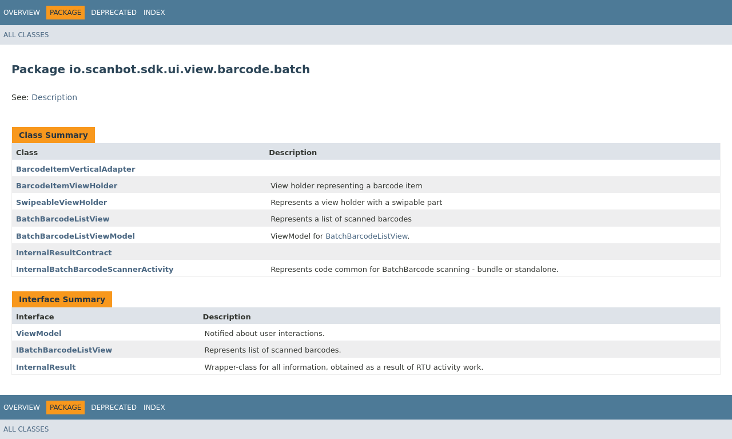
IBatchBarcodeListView (64, 350)
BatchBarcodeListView (63, 219)
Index (154, 13)
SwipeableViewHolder (61, 202)
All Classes (26, 35)
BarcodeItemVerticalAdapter (75, 169)
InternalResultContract (64, 252)
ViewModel (39, 333)
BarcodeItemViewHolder (66, 185)
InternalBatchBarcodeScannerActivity (94, 269)
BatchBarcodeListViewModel (75, 236)
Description (54, 97)
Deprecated (114, 13)
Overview (21, 13)
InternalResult (46, 367)
